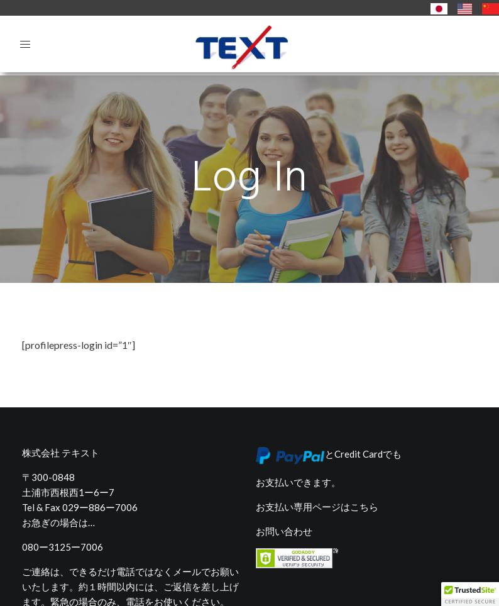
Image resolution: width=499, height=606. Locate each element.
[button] (470, 594)
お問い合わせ (284, 503)
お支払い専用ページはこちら (317, 479)
